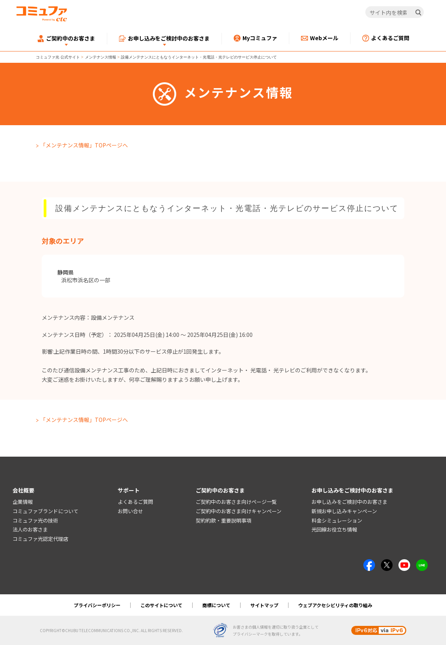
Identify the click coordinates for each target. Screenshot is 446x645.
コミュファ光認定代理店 (40, 538)
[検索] (418, 12)
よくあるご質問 (135, 501)
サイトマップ (264, 605)
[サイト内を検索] (395, 12)
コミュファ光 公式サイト (58, 57)
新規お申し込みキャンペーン (344, 511)
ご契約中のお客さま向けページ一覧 (236, 501)
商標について (216, 605)
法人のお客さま (30, 529)
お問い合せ (130, 511)
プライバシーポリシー (97, 605)
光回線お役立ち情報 (334, 529)
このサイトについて (161, 605)
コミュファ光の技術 (35, 520)
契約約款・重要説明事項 (223, 520)
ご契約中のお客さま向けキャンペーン (238, 511)
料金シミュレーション (336, 520)
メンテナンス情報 (100, 57)
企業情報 (22, 501)
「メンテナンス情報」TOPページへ (84, 145)
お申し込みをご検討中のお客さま (349, 501)
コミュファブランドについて (45, 511)
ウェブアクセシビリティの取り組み (335, 605)
